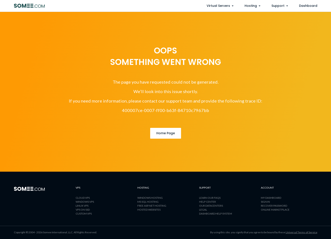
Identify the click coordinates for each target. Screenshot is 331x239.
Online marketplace (275, 209)
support (279, 6)
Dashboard (308, 6)
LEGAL (203, 209)
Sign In (265, 201)
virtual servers (220, 6)
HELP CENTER (207, 201)
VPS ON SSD (83, 209)
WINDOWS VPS (85, 201)
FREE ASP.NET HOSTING (151, 205)
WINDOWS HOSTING (150, 197)
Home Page (165, 133)
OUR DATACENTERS (211, 205)
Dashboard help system (215, 213)
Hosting (252, 6)
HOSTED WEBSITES (149, 209)
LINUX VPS (82, 205)
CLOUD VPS (83, 197)
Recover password (274, 205)
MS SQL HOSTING (148, 201)
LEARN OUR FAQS (210, 197)
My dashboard (271, 197)
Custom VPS (84, 213)
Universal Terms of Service (301, 232)
